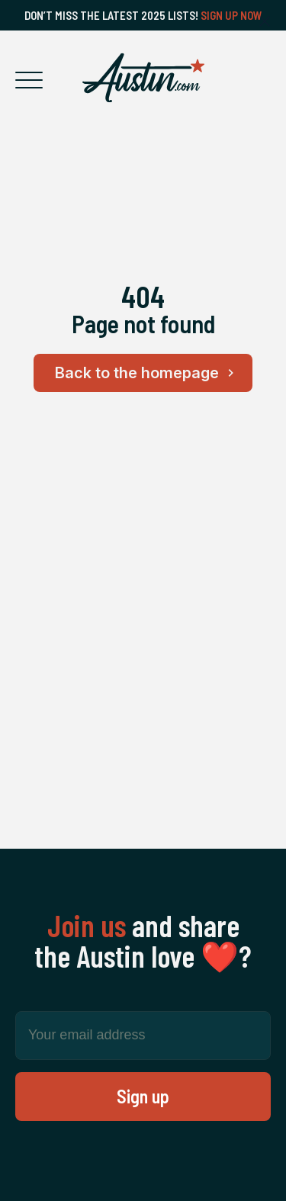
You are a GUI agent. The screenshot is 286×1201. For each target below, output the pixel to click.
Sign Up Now (231, 15)
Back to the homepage (147, 373)
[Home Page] (143, 78)
